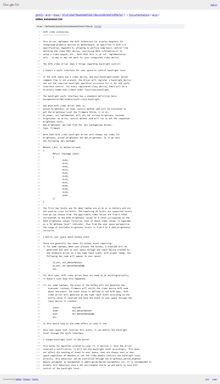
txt (207, 379)
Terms (35, 379)
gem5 (39, 15)
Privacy (26, 379)
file (97, 26)
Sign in (214, 4)
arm (48, 15)
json (214, 379)
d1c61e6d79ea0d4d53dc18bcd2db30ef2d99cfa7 (92, 15)
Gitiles (18, 379)
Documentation (139, 15)
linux (56, 15)
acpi (155, 15)
